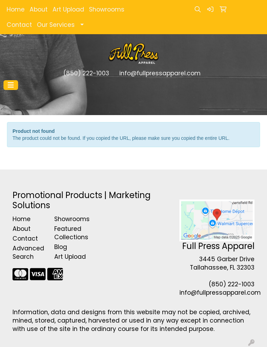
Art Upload (68, 9)
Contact (19, 25)
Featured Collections (71, 233)
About (39, 9)
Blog (60, 247)
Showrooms (106, 9)
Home (16, 9)
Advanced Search (28, 252)
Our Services (56, 25)
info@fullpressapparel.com (160, 73)
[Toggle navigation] (10, 85)
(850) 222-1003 (86, 73)
